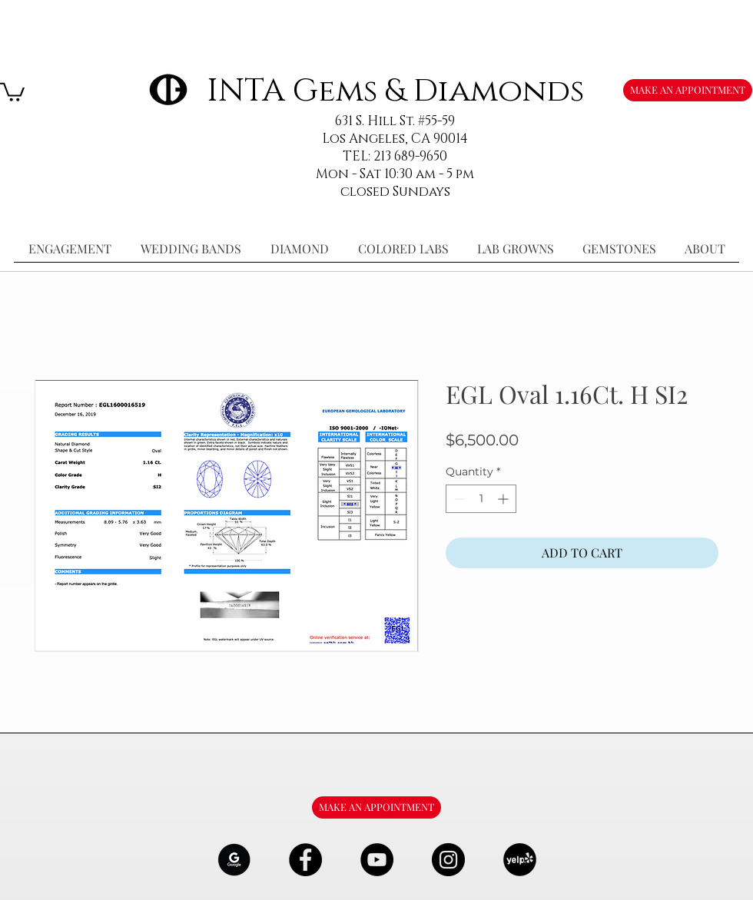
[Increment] (504, 498)
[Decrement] (457, 498)
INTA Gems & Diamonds (395, 91)
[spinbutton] (481, 498)
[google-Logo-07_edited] (233, 859)
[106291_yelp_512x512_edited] (519, 859)
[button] (12, 91)
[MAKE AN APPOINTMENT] (687, 90)
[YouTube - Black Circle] (376, 859)
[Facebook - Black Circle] (305, 859)
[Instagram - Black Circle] (448, 859)
